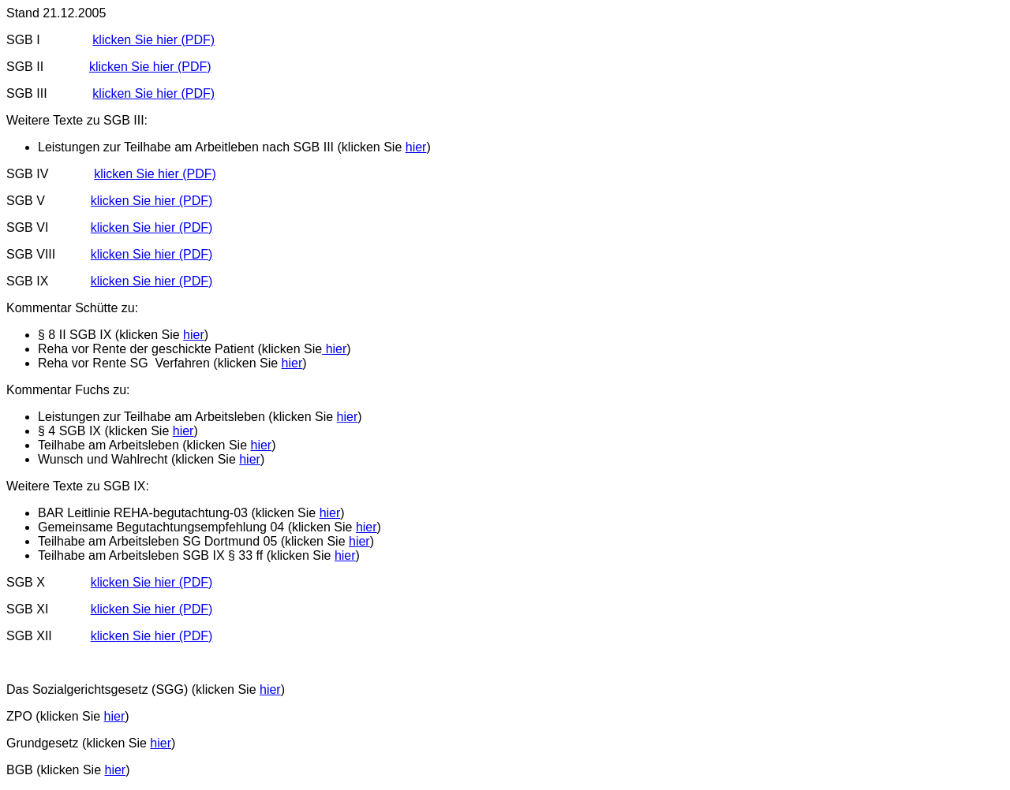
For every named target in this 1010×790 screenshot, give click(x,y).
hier (416, 147)
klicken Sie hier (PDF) (153, 40)
